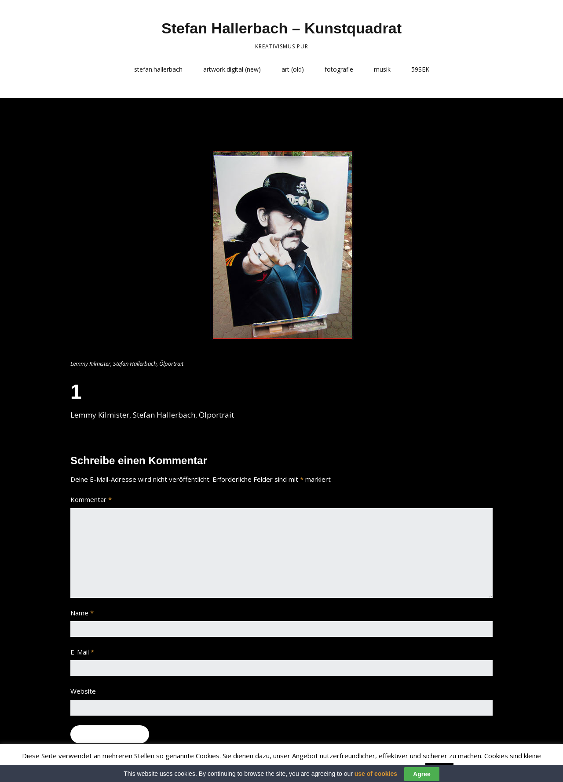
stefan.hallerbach (158, 69)
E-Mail (82, 651)
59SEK (420, 69)
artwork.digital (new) (232, 69)
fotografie (339, 69)
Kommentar (91, 499)
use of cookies (376, 777)
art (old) (293, 69)
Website (83, 691)
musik (382, 69)
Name (82, 612)
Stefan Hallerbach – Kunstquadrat (281, 28)
